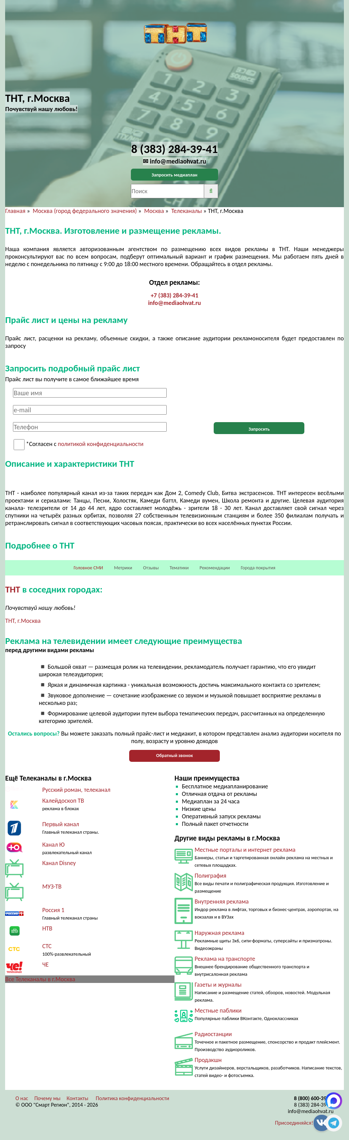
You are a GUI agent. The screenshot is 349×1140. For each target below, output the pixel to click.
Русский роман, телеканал (76, 790)
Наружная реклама (219, 933)
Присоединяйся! (294, 1123)
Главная (15, 211)
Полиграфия (210, 875)
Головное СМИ (88, 568)
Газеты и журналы (218, 984)
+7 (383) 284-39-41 (174, 295)
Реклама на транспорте (225, 958)
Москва (154, 211)
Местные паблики (218, 1010)
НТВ (47, 928)
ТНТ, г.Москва (23, 621)
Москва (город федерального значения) (85, 211)
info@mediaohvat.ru (174, 303)
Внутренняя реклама (222, 901)
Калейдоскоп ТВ (63, 800)
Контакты (78, 1098)
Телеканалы (186, 211)
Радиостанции (213, 1034)
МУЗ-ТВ (52, 886)
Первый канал (60, 824)
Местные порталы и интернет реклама (245, 849)
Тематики (179, 568)
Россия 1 (53, 910)
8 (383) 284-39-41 (314, 1105)
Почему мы (47, 1098)
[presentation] (259, 401)
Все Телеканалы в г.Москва (40, 979)
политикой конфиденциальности (100, 444)
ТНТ (12, 589)
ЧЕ (45, 964)
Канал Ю (53, 844)
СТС (46, 946)
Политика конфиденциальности (132, 1098)
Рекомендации (215, 568)
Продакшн (208, 1060)
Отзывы (151, 568)
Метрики (123, 568)
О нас (21, 1098)
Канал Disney (59, 863)
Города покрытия (258, 568)
